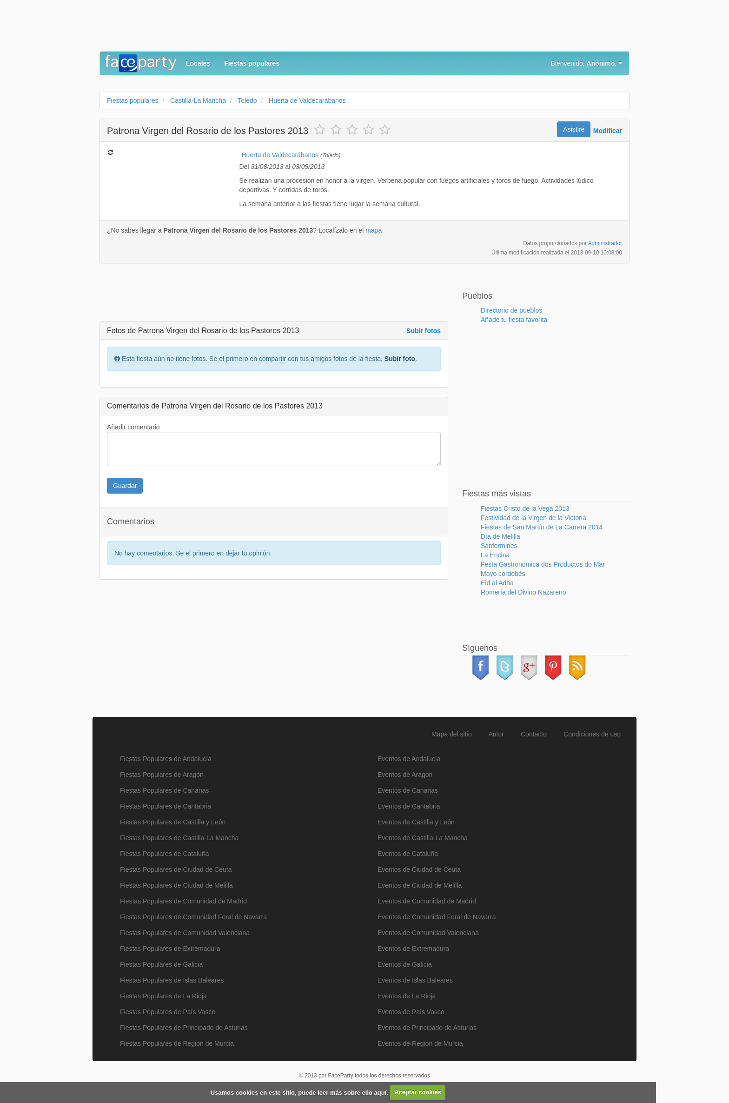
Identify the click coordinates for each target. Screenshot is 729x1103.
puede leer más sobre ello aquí (342, 1092)
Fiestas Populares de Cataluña (164, 853)
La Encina (495, 555)
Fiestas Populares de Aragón (162, 774)
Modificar (607, 130)
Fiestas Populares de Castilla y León (172, 822)
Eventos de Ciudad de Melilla (420, 885)
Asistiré (573, 129)
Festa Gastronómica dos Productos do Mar (543, 564)
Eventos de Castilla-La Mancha (423, 838)
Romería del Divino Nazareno (523, 592)
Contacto (534, 734)
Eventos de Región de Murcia (420, 1043)
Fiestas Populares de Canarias (164, 790)
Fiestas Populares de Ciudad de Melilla (176, 885)
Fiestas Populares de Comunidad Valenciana (185, 932)
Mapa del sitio (451, 734)
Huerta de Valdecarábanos (280, 155)
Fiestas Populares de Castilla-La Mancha (179, 838)
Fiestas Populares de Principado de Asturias (184, 1027)
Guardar (125, 485)
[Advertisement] (268, 28)
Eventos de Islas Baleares (415, 980)
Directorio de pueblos (511, 310)
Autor (496, 734)
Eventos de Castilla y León (416, 822)
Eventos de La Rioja (407, 996)
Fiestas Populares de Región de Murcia (177, 1043)
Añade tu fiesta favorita (514, 319)
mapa (373, 230)
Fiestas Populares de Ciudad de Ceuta (176, 869)
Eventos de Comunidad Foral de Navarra (437, 917)
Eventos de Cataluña (408, 853)
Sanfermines (499, 545)
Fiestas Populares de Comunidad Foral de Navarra (193, 917)
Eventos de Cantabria (409, 806)
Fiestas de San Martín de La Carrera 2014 (542, 527)
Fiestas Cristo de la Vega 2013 (525, 508)
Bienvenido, (587, 63)
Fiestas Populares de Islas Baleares (172, 980)
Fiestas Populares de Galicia (161, 964)
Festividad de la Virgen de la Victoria (533, 517)
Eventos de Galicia (405, 964)
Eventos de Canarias (408, 790)
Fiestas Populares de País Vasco (167, 1012)
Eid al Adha (497, 583)
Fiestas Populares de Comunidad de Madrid (183, 901)
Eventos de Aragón (405, 774)
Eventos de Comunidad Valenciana (428, 932)
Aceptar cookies (417, 1092)
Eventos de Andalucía (409, 758)
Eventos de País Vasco (411, 1012)
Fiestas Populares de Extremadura (170, 948)
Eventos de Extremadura (413, 948)
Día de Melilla (500, 536)
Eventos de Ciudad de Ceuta (419, 869)
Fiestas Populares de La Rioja (163, 996)
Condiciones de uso (592, 734)
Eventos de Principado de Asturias (427, 1027)
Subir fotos (423, 330)
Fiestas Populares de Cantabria (165, 806)
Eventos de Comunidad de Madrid (427, 901)
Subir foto (399, 358)
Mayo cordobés (503, 573)
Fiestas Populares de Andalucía (166, 758)
